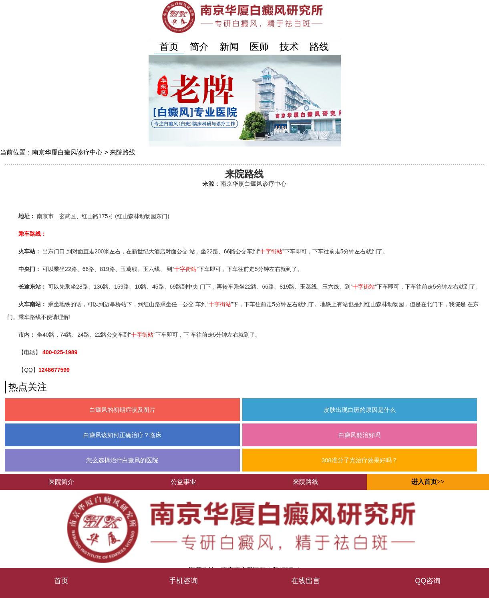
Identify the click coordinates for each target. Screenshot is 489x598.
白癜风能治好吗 (359, 434)
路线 (319, 46)
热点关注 (27, 386)
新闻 (229, 46)
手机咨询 (183, 581)
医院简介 (61, 481)
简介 (199, 46)
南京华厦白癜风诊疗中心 (67, 152)
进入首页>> (427, 481)
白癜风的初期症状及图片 (122, 409)
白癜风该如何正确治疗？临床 (122, 434)
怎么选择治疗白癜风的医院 (122, 460)
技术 (289, 46)
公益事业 (183, 481)
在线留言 (305, 581)
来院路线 (122, 152)
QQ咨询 (428, 581)
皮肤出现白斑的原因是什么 (360, 409)
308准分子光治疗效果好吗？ (360, 460)
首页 (169, 46)
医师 (259, 46)
